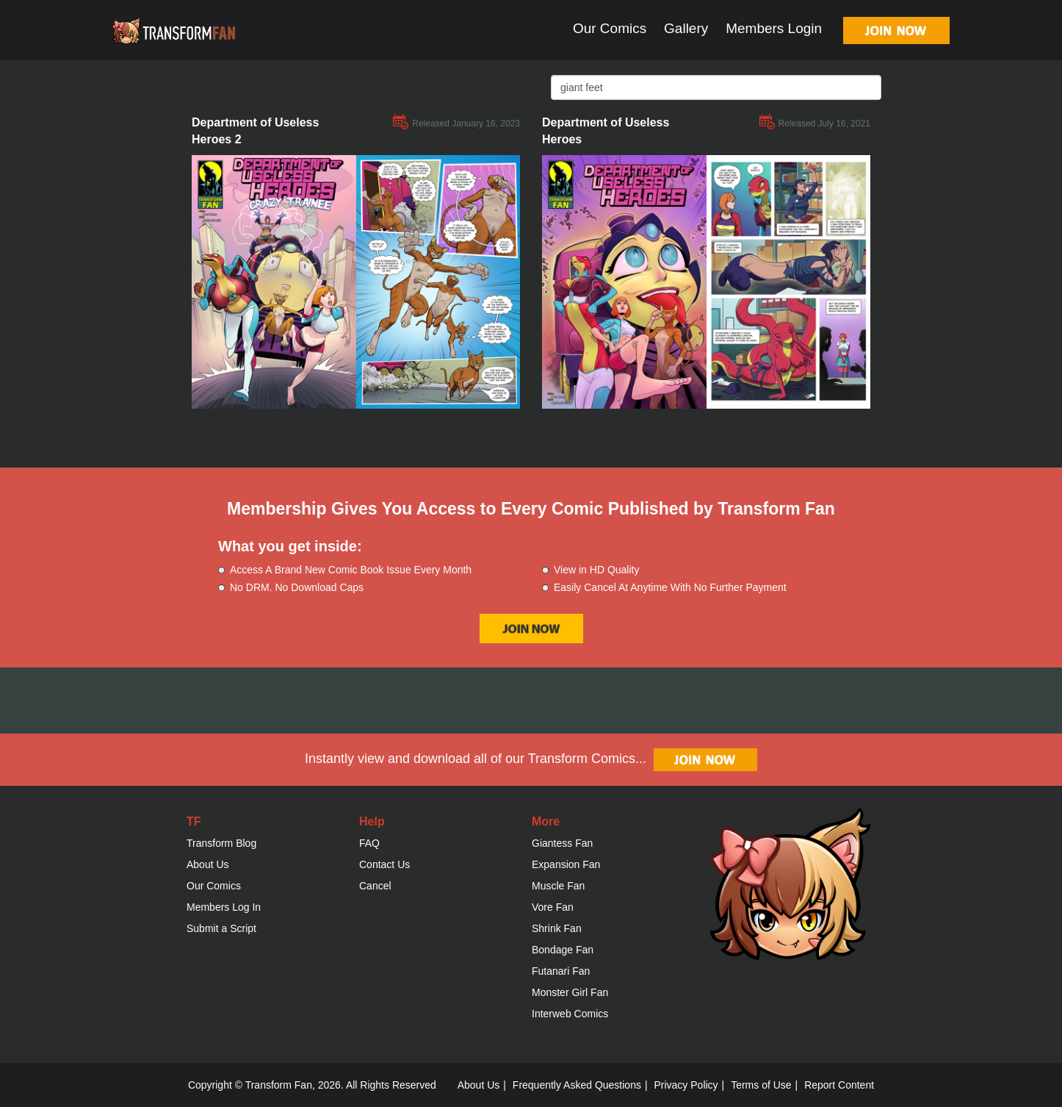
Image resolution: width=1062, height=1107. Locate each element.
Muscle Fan (558, 886)
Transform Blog (221, 843)
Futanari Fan (561, 971)
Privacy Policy (686, 1085)
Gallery (686, 28)
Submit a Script (221, 928)
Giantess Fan (562, 843)
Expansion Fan (566, 864)
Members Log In (224, 907)
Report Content (839, 1085)
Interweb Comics (570, 1014)
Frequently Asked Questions (577, 1085)
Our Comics (609, 28)
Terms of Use (761, 1085)
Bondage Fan (562, 950)
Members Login (774, 28)
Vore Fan (553, 907)
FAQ (369, 843)
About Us (208, 864)
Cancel (375, 886)
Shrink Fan (557, 928)
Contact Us (384, 864)
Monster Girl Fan (570, 992)
